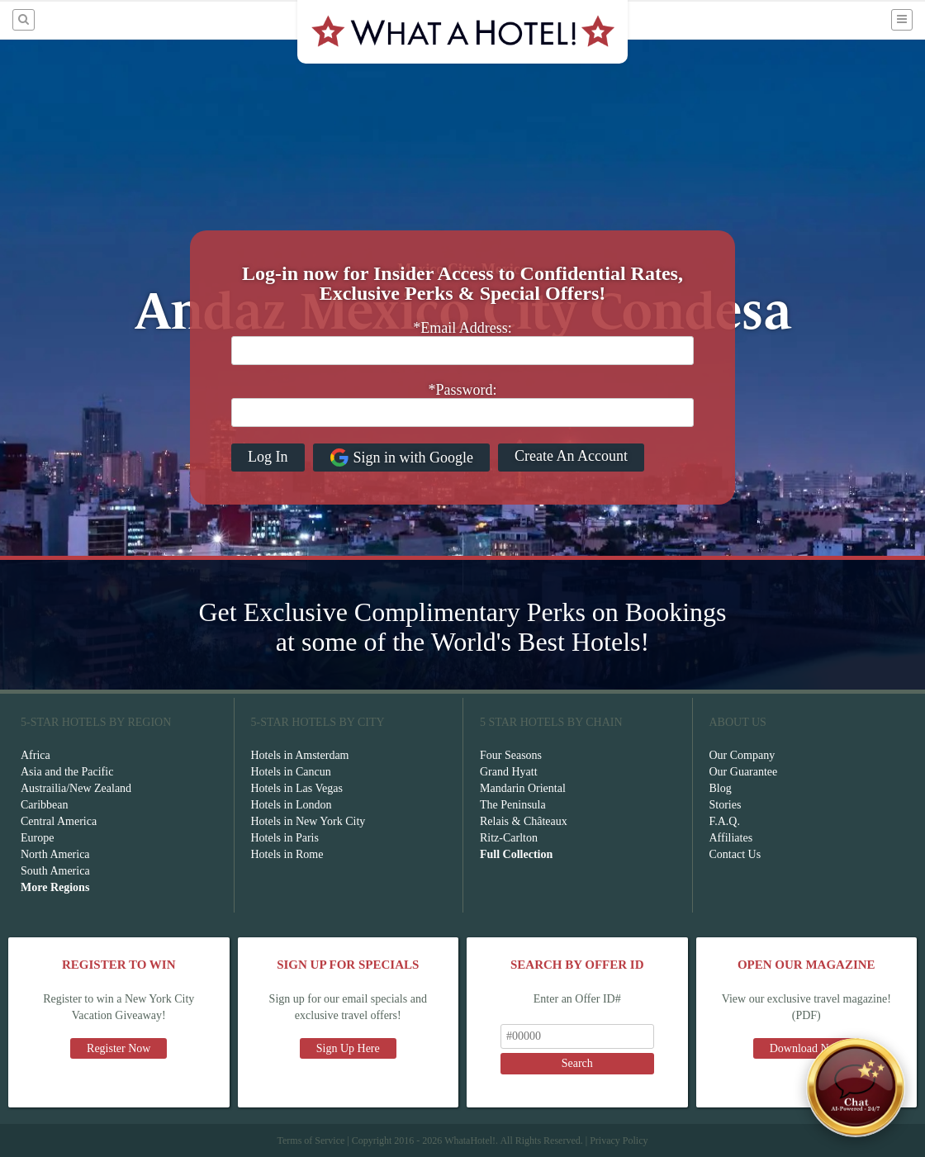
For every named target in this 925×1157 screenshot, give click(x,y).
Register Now (118, 1048)
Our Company (742, 755)
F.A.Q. (724, 821)
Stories (725, 805)
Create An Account (571, 456)
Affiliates (731, 838)
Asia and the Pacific (67, 772)
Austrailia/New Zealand (76, 788)
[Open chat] (855, 1087)
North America (55, 854)
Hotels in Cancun (291, 772)
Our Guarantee (743, 772)
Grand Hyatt (509, 772)
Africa (35, 755)
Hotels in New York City (308, 821)
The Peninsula (513, 805)
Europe (37, 838)
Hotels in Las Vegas (297, 788)
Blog (720, 788)
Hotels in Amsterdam (300, 755)
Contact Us (735, 854)
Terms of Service (310, 1140)
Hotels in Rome (287, 854)
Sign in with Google (402, 457)
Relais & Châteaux (523, 821)
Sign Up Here (348, 1048)
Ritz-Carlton (509, 838)
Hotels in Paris (285, 838)
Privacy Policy (619, 1140)
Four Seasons (511, 755)
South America (55, 871)
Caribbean (45, 805)
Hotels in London (291, 805)
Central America (59, 821)
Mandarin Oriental (523, 788)
